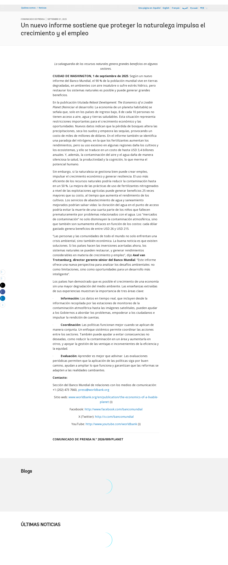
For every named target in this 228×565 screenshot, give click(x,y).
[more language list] (206, 8)
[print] (2, 278)
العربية (185, 8)
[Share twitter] (2, 285)
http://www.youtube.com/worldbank (111, 424)
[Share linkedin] (2, 298)
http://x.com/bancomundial (114, 417)
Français (176, 8)
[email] (2, 272)
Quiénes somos (28, 7)
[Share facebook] (2, 291)
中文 (202, 8)
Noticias (42, 7)
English (166, 8)
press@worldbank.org (93, 390)
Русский (193, 8)
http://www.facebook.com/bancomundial (113, 409)
